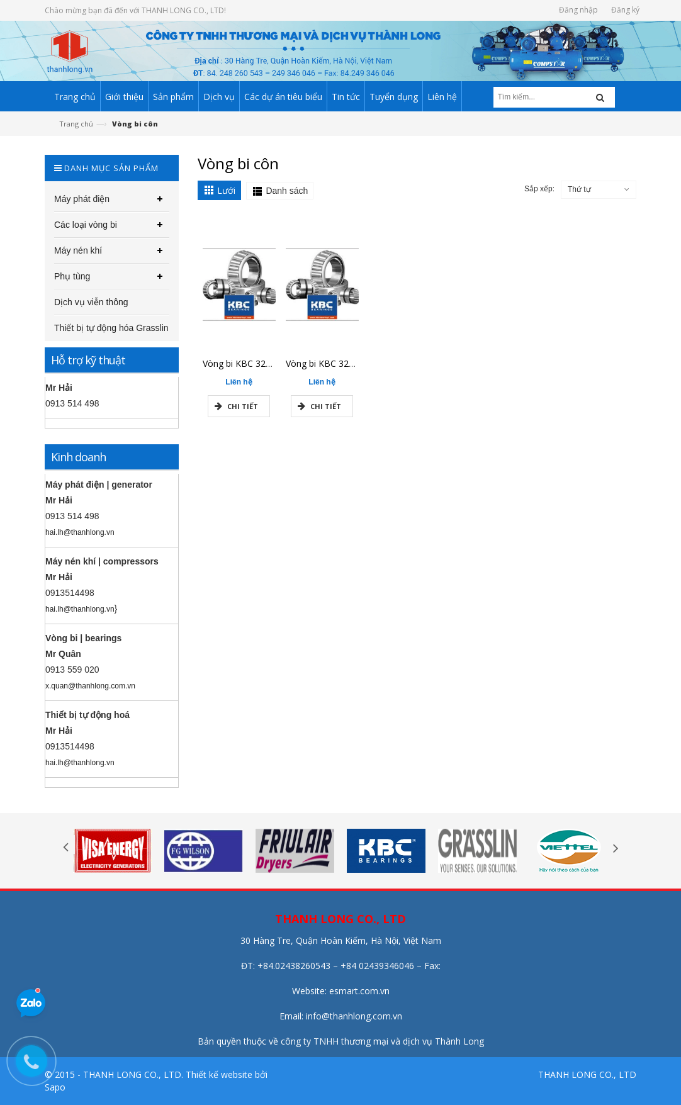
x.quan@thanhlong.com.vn (90, 686)
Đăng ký (625, 9)
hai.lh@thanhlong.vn (80, 532)
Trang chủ (76, 123)
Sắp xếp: (539, 188)
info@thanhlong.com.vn (354, 1016)
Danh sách (287, 191)
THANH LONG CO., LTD (587, 1074)
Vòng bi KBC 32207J (326, 363)
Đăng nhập (578, 9)
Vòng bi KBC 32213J (243, 363)
